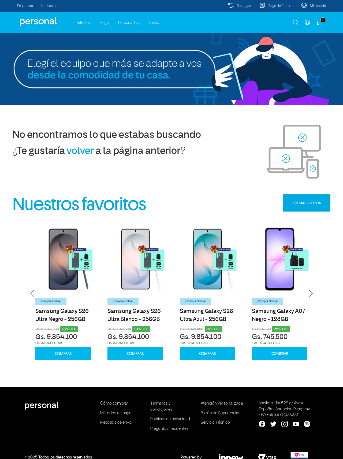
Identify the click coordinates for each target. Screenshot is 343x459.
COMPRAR (63, 354)
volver (80, 151)
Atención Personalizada (222, 403)
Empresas (25, 6)
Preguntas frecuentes (169, 429)
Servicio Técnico (215, 422)
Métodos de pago (116, 413)
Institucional (51, 6)
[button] (32, 293)
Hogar (105, 23)
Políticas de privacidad (170, 419)
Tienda (154, 23)
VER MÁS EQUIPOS (306, 203)
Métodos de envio (116, 422)
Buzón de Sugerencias (220, 413)
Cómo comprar (114, 403)
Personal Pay (129, 23)
